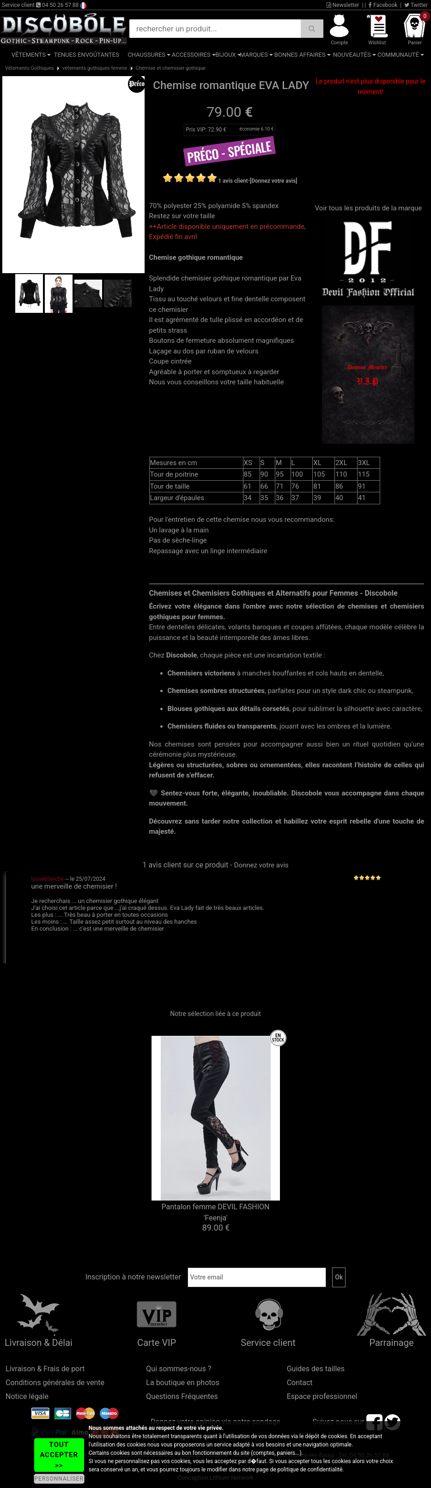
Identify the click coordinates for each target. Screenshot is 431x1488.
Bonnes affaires (300, 54)
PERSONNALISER (59, 1479)
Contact (300, 1382)
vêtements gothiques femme (94, 68)
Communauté (398, 54)
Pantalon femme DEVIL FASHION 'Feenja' (215, 1212)
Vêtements (29, 54)
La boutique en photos (182, 1382)
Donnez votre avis (261, 865)
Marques (253, 54)
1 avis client (233, 181)
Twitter (416, 5)
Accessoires (191, 54)
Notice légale (27, 1396)
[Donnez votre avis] (273, 181)
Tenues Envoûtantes (86, 54)
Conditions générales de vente (55, 1382)
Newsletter (343, 5)
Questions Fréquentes (182, 1396)
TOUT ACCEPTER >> (59, 1455)
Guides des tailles (316, 1368)
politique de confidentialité (310, 1469)
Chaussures (146, 54)
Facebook (383, 5)
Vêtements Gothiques (29, 68)
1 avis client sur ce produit (185, 865)
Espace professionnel (322, 1396)
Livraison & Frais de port (45, 1368)
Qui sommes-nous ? (178, 1368)
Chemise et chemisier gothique (171, 68)
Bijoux (225, 54)
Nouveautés (352, 54)
